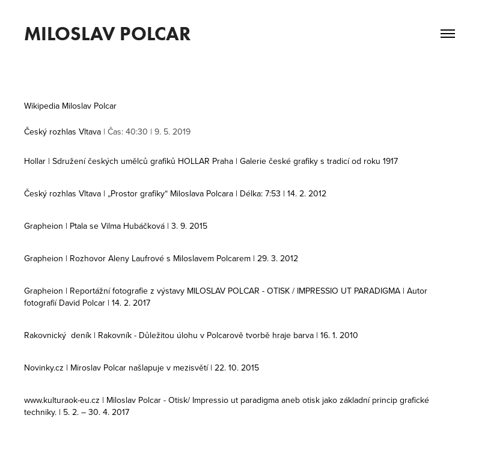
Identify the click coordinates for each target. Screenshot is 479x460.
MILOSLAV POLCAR (107, 33)
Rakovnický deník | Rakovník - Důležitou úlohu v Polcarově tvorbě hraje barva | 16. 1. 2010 (191, 335)
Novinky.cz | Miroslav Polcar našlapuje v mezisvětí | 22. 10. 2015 (141, 368)
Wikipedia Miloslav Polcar (70, 106)
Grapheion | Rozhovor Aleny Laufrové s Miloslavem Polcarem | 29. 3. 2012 (161, 258)
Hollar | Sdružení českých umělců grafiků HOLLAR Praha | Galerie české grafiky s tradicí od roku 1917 (211, 161)
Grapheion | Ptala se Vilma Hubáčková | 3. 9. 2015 (115, 226)
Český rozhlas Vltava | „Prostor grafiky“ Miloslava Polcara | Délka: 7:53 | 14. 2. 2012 (175, 193)
